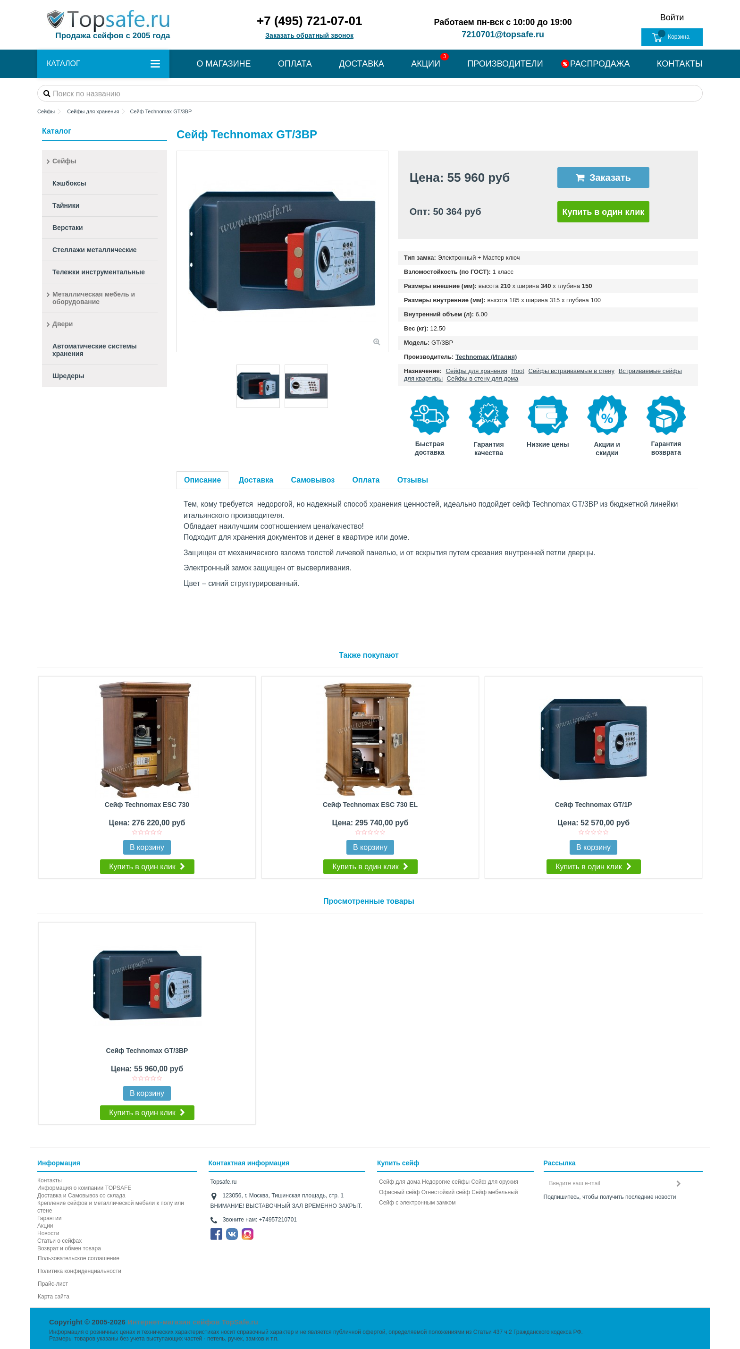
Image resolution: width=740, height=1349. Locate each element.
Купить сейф (398, 1163)
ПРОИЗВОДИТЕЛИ (505, 64)
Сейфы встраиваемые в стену (571, 370)
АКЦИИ (425, 64)
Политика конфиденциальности (79, 1271)
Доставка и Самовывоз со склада (81, 1195)
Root (517, 370)
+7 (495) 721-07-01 (309, 21)
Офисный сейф (399, 1192)
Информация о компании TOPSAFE (84, 1188)
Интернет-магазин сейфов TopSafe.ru (192, 1322)
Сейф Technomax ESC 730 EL (370, 804)
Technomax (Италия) (486, 356)
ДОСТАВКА (361, 64)
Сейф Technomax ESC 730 (147, 804)
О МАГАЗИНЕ (223, 64)
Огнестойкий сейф (445, 1192)
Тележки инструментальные (98, 272)
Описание (202, 480)
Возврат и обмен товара (69, 1248)
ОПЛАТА (295, 64)
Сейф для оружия (494, 1182)
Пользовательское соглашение (78, 1258)
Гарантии (49, 1218)
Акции (45, 1225)
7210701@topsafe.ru (503, 34)
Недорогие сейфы (446, 1182)
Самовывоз (313, 480)
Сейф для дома (399, 1182)
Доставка (256, 480)
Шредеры (68, 376)
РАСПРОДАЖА (600, 64)
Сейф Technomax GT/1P (593, 804)
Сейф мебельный (494, 1192)
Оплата (366, 480)
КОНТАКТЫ (680, 64)
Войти (672, 17)
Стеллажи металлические (94, 250)
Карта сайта (53, 1296)
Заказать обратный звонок (309, 35)
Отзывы (412, 480)
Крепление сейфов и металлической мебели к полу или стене (110, 1207)
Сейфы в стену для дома (483, 378)
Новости (48, 1233)
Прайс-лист (53, 1284)
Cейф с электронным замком (417, 1202)
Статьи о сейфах (59, 1241)
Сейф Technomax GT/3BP (147, 1050)
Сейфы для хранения (476, 370)
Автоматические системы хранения (94, 349)
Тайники (65, 205)
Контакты (49, 1180)
